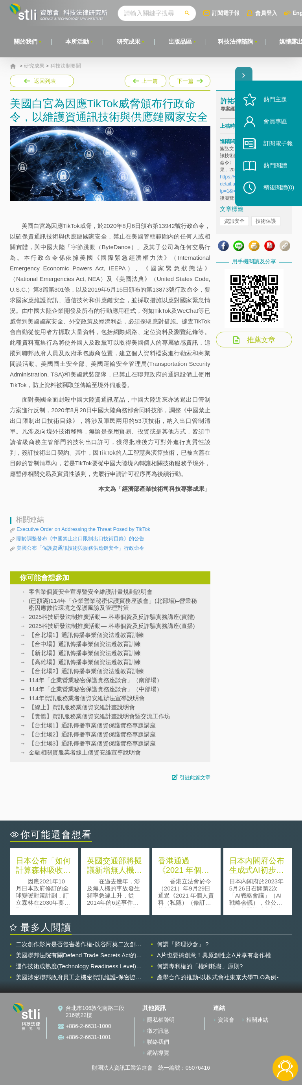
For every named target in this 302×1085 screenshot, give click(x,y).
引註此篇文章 (195, 777)
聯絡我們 (158, 1042)
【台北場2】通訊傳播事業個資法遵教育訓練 (86, 671)
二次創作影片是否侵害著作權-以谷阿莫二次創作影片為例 (79, 944)
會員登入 (266, 12)
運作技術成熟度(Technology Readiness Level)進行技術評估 (79, 966)
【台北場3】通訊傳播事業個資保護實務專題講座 (92, 743)
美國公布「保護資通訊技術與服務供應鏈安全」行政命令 (80, 548)
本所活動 (77, 41)
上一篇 (145, 79)
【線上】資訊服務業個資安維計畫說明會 (82, 707)
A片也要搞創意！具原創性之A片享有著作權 (214, 955)
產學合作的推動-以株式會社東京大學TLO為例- (217, 977)
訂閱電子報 (225, 12)
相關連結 (257, 1020)
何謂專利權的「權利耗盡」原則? (200, 966)
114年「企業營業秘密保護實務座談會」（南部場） (95, 680)
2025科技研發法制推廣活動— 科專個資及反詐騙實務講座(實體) (112, 616)
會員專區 (275, 121)
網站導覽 (158, 1053)
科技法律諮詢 (235, 41)
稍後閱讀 (278, 187)
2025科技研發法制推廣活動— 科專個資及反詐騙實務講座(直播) (112, 625)
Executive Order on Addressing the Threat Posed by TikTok (83, 529)
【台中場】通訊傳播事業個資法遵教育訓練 (85, 644)
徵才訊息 (158, 1031)
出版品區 (180, 41)
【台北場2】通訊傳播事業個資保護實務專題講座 (92, 734)
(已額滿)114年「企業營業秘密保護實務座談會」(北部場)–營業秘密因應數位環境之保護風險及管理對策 (113, 604)
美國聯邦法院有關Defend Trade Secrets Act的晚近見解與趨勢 (79, 955)
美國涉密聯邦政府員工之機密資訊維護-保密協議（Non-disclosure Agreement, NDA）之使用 (79, 977)
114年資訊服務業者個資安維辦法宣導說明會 (87, 698)
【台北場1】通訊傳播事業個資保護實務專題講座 (92, 725)
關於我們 (25, 41)
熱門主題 (275, 99)
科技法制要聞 (65, 66)
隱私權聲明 (161, 1020)
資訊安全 (234, 221)
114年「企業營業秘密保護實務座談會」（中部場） (95, 689)
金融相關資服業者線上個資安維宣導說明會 (85, 752)
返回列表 (45, 81)
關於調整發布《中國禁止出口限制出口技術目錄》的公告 (80, 539)
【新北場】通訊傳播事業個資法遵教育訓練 (85, 653)
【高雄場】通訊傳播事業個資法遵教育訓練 (85, 662)
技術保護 (266, 221)
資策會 (226, 1020)
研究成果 (128, 41)
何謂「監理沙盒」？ (183, 944)
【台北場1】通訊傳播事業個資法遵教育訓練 (86, 635)
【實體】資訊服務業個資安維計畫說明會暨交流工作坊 (99, 716)
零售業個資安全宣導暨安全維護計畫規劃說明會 (91, 591)
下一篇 (189, 79)
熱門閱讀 (275, 165)
